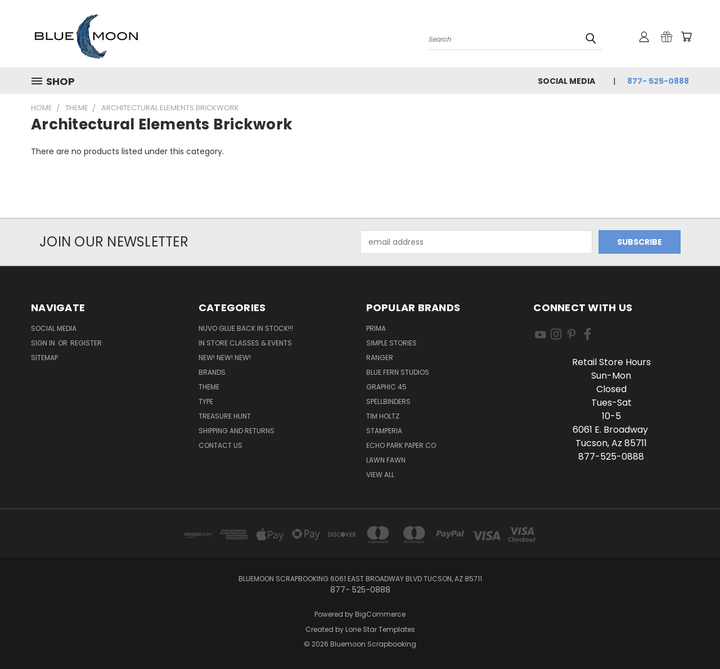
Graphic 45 (386, 387)
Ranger (379, 357)
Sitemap (44, 357)
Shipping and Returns (236, 430)
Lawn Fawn (386, 460)
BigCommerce (380, 614)
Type (206, 401)
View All (380, 474)
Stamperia (384, 430)
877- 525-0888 (658, 81)
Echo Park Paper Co (401, 445)
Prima (376, 328)
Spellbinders (388, 401)
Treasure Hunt (225, 416)
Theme (209, 387)
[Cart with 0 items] (686, 36)
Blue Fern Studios (397, 372)
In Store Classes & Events (245, 343)
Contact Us (220, 445)
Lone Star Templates (380, 629)
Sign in (44, 343)
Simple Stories (391, 343)
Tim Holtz (382, 416)
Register (86, 343)
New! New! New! (225, 357)
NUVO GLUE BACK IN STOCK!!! (246, 328)
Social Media (566, 81)
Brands (212, 372)
